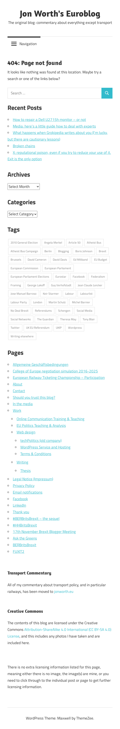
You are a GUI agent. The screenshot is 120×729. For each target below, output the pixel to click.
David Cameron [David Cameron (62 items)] (37, 259)
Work (17, 410)
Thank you (21, 512)
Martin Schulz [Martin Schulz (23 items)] (57, 302)
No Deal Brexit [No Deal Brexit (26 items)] (20, 310)
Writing (22, 462)
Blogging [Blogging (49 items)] (63, 251)
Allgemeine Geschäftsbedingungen (40, 364)
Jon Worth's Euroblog (60, 13)
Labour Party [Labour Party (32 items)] (19, 302)
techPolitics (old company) (40, 440)
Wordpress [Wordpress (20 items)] (75, 327)
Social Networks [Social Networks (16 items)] (21, 319)
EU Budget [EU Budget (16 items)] (100, 259)
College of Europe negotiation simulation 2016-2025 (55, 371)
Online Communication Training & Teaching (50, 419)
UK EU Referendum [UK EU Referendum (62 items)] (38, 327)
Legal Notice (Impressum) (33, 479)
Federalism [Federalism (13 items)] (98, 276)
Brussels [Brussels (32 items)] (16, 259)
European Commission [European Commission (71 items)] (24, 268)
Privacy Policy (23, 486)
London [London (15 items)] (37, 302)
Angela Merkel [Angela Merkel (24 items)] (53, 242)
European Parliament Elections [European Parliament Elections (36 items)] (30, 276)
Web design (26, 432)
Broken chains (24, 146)
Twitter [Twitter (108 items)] (15, 327)
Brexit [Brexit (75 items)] (102, 251)
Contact (19, 391)
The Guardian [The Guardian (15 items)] (45, 319)
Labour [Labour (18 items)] (69, 293)
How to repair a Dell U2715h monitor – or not (49, 119)
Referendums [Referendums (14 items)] (43, 310)
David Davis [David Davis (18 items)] (60, 259)
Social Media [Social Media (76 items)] (84, 310)
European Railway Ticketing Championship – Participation (59, 377)
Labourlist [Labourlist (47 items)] (86, 293)
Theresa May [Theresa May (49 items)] (68, 319)
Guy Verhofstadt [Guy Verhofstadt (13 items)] (61, 285)
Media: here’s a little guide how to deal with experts (54, 126)
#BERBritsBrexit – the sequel (36, 518)
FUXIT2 (18, 551)
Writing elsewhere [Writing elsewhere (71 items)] (22, 336)
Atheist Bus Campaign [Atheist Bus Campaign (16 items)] (24, 251)
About (17, 384)
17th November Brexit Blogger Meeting (44, 531)
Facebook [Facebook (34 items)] (79, 276)
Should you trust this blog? (34, 397)
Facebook (20, 499)
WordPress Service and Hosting (45, 447)
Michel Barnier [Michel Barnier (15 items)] (81, 302)
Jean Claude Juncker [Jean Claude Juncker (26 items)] (90, 285)
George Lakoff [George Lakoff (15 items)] (36, 285)
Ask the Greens (25, 538)
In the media (23, 404)
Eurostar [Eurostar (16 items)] (60, 276)
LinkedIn (19, 505)
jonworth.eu (63, 591)
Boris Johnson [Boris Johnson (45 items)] (83, 251)
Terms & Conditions (35, 454)
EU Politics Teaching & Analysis (41, 425)
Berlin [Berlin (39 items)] (48, 251)
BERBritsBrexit (24, 545)
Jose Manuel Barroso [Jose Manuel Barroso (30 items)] (23, 293)
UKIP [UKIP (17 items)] (59, 327)
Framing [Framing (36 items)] (16, 285)
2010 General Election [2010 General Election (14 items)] (24, 242)
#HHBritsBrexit (25, 525)
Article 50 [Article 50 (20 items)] (74, 242)
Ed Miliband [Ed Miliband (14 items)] (80, 259)
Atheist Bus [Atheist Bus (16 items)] (94, 242)
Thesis (25, 470)
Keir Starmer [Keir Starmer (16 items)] (51, 293)
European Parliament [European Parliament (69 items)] (58, 268)
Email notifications (27, 492)
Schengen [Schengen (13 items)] (64, 310)
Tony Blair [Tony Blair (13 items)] (89, 319)
